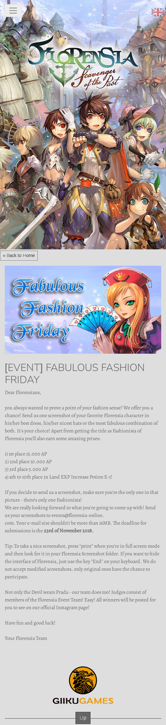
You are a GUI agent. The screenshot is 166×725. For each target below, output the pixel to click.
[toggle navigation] (13, 10)
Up (83, 718)
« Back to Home (19, 255)
